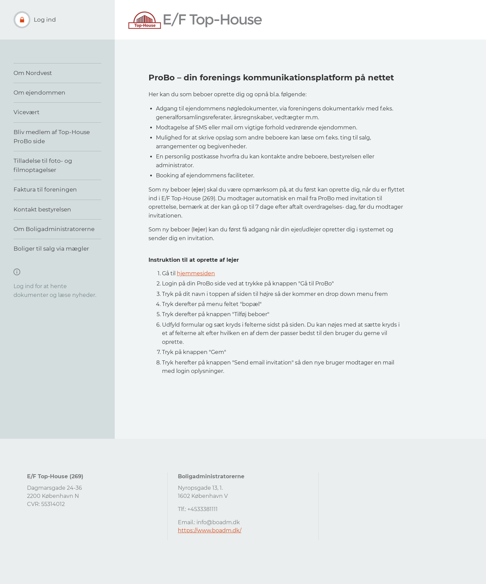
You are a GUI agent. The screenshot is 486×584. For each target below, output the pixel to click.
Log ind (45, 19)
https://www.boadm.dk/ (209, 530)
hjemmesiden (196, 273)
